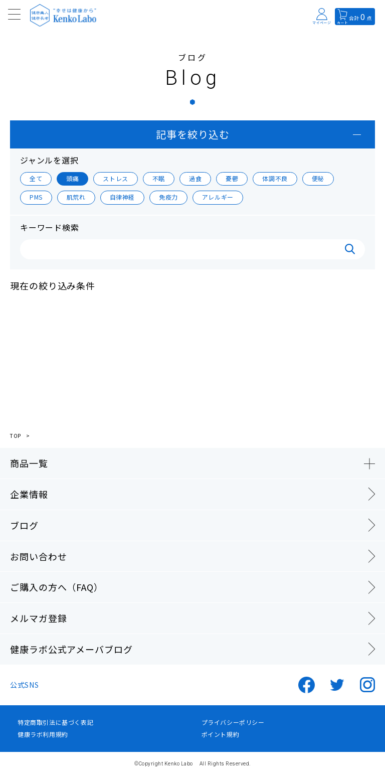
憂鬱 (232, 178)
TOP (15, 436)
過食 (195, 178)
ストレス (115, 178)
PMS (36, 197)
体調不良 (274, 178)
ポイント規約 (221, 734)
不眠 (158, 178)
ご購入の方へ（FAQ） (56, 586)
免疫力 (168, 197)
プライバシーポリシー (233, 722)
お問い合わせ (38, 556)
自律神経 (122, 197)
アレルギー (218, 197)
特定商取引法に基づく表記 (55, 722)
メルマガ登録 (38, 618)
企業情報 (29, 494)
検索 (350, 249)
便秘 (318, 178)
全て (36, 178)
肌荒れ (76, 197)
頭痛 (72, 178)
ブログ (24, 525)
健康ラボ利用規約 (43, 734)
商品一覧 (29, 463)
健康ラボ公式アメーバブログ (71, 649)
